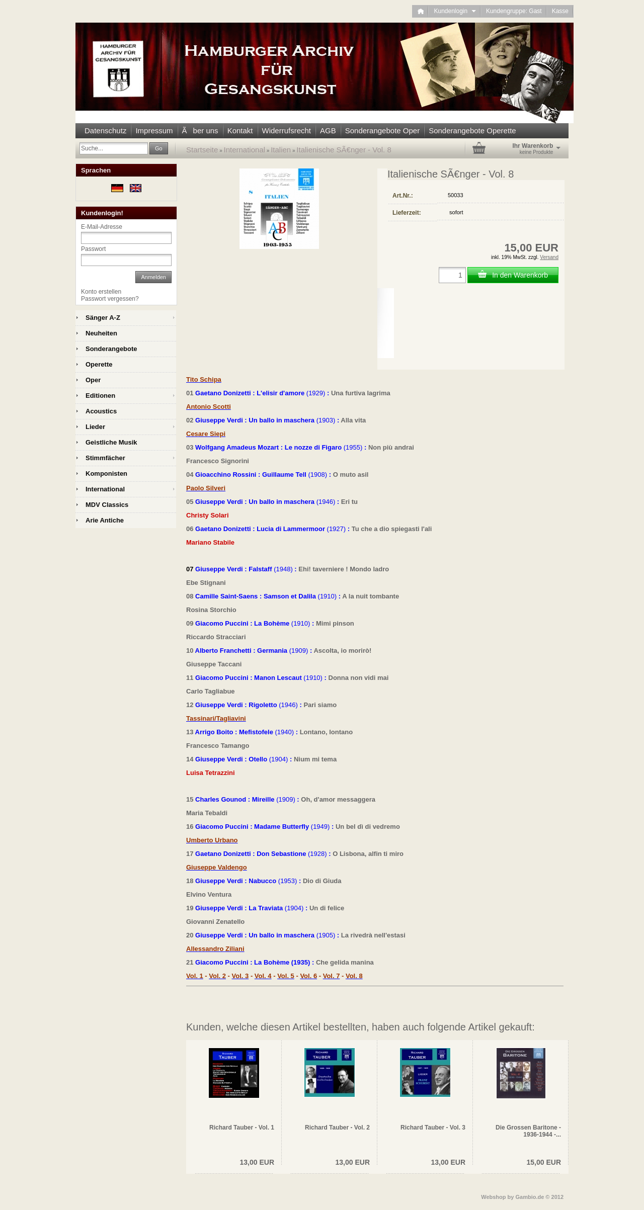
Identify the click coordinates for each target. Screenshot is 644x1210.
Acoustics (101, 411)
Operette (99, 364)
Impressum (154, 130)
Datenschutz (105, 130)
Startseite (202, 149)
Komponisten (106, 473)
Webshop (493, 1197)
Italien (281, 149)
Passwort (93, 248)
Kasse (560, 11)
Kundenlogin (454, 11)
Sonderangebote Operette (472, 130)
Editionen (100, 395)
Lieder (95, 426)
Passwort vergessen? (110, 298)
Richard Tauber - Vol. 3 (432, 1127)
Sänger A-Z (103, 317)
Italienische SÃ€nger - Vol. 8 (343, 149)
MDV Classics (107, 504)
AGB (328, 130)
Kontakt (240, 130)
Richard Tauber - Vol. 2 (337, 1127)
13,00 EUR (257, 1162)
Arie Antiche (105, 520)
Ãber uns (200, 130)
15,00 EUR (544, 1162)
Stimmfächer (105, 458)
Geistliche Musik (111, 442)
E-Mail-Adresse (101, 226)
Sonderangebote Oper (382, 130)
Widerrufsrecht (286, 130)
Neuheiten (101, 333)
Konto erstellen (101, 291)
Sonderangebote (111, 349)
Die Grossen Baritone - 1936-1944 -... (528, 1131)
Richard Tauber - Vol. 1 (241, 1127)
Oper (93, 380)
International (245, 149)
